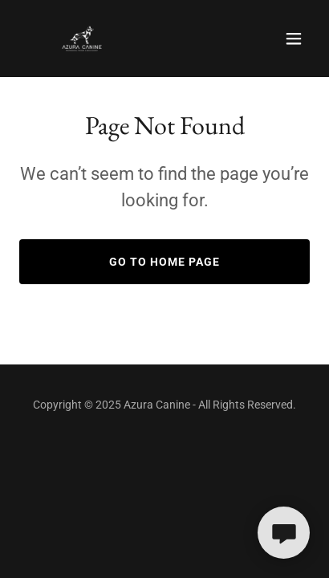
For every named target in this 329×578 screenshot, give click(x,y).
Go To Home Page (164, 261)
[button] (294, 38)
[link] (82, 38)
